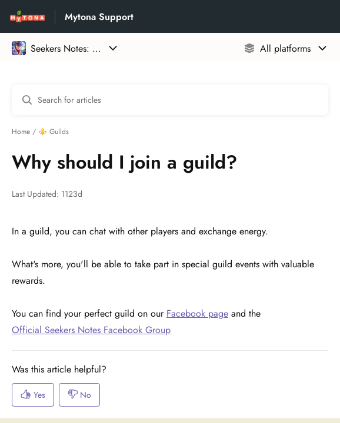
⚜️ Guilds (53, 131)
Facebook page (197, 313)
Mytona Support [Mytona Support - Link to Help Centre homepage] (99, 17)
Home (21, 131)
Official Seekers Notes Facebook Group (91, 330)
